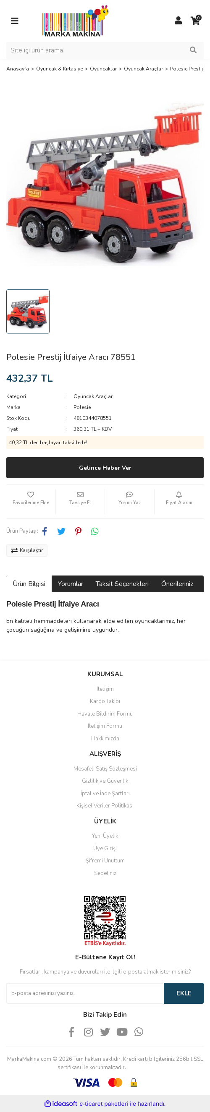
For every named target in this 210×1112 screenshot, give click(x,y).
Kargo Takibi (105, 701)
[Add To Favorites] (30, 501)
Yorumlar (70, 584)
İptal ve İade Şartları (105, 793)
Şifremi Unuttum (105, 861)
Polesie (82, 407)
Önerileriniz (177, 584)
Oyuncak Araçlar (93, 396)
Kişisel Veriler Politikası (105, 806)
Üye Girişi (105, 848)
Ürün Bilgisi (29, 584)
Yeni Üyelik (105, 836)
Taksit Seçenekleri (122, 584)
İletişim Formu (105, 726)
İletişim (105, 689)
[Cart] (195, 21)
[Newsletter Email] (85, 993)
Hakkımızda (105, 738)
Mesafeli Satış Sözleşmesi (105, 769)
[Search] (105, 50)
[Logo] (73, 20)
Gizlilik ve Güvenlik (105, 781)
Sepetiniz (105, 873)
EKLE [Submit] (184, 993)
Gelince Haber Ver (105, 468)
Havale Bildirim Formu (105, 714)
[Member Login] (178, 21)
